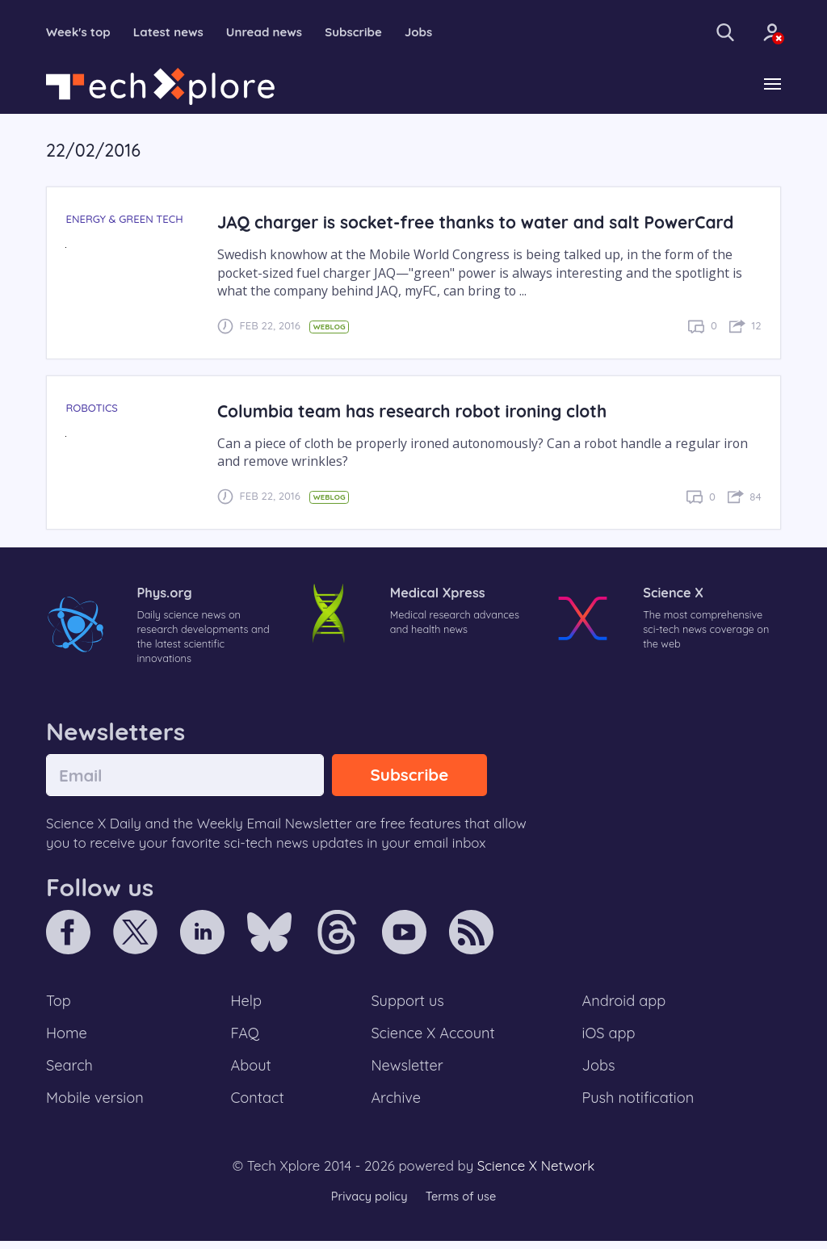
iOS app (608, 1038)
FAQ (246, 1038)
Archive (396, 1105)
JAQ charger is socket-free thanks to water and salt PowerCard (483, 223)
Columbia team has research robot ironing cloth (418, 411)
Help (247, 1005)
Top (59, 1005)
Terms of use (462, 1204)
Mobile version (96, 1105)
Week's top (80, 32)
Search (70, 1072)
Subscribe (368, 32)
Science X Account (433, 1038)
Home (67, 1038)
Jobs (435, 32)
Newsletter (407, 1072)
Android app (624, 1005)
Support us (407, 1005)
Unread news (274, 32)
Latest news (174, 32)
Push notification (639, 1105)
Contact (258, 1105)
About (252, 1072)
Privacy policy (367, 1204)
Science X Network (535, 1173)
